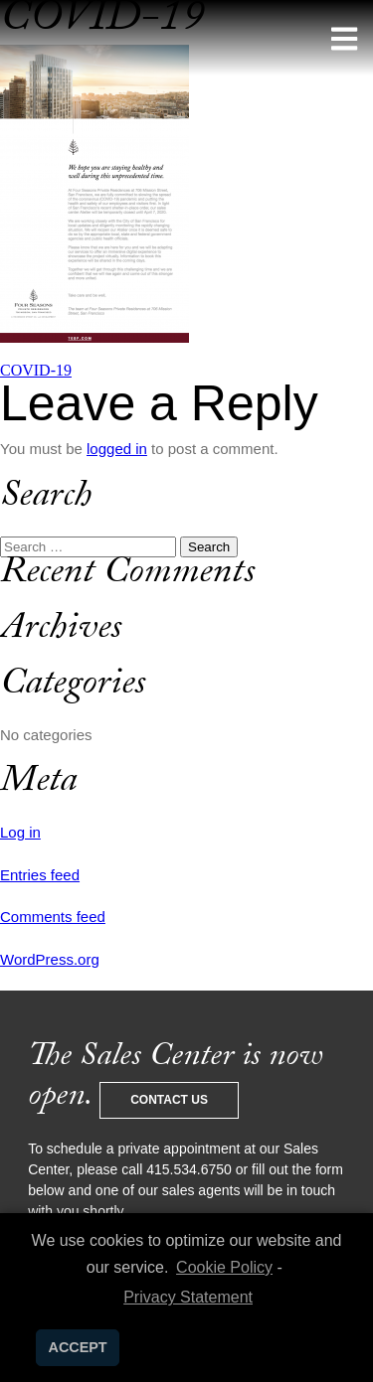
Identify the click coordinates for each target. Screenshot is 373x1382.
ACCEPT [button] (78, 1347)
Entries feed (40, 874)
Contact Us (169, 1100)
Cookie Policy (224, 1267)
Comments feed (52, 916)
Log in (20, 832)
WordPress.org (49, 959)
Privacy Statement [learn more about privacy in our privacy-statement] (188, 1297)
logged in (117, 448)
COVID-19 (36, 370)
